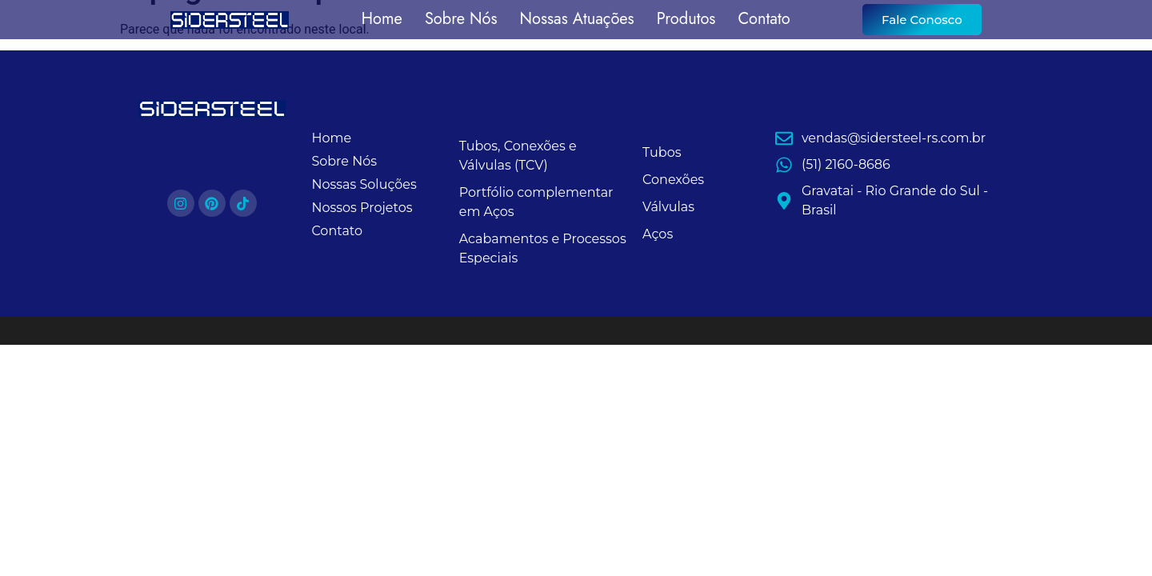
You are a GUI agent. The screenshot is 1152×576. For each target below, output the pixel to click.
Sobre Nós (461, 19)
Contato (764, 19)
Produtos (686, 19)
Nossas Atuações (577, 19)
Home (382, 19)
